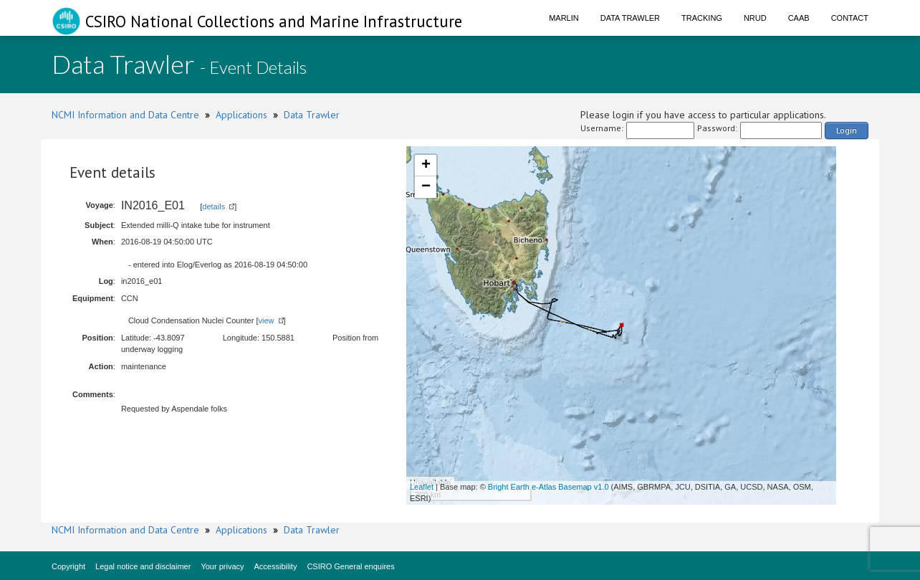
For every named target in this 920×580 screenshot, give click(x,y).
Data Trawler (630, 18)
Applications (241, 114)
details (213, 206)
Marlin (564, 18)
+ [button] (426, 165)
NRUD (755, 18)
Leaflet (421, 486)
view (266, 320)
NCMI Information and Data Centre (125, 114)
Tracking (701, 18)
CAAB (799, 18)
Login (846, 130)
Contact (849, 18)
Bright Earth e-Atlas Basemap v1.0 (548, 486)
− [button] (426, 187)
